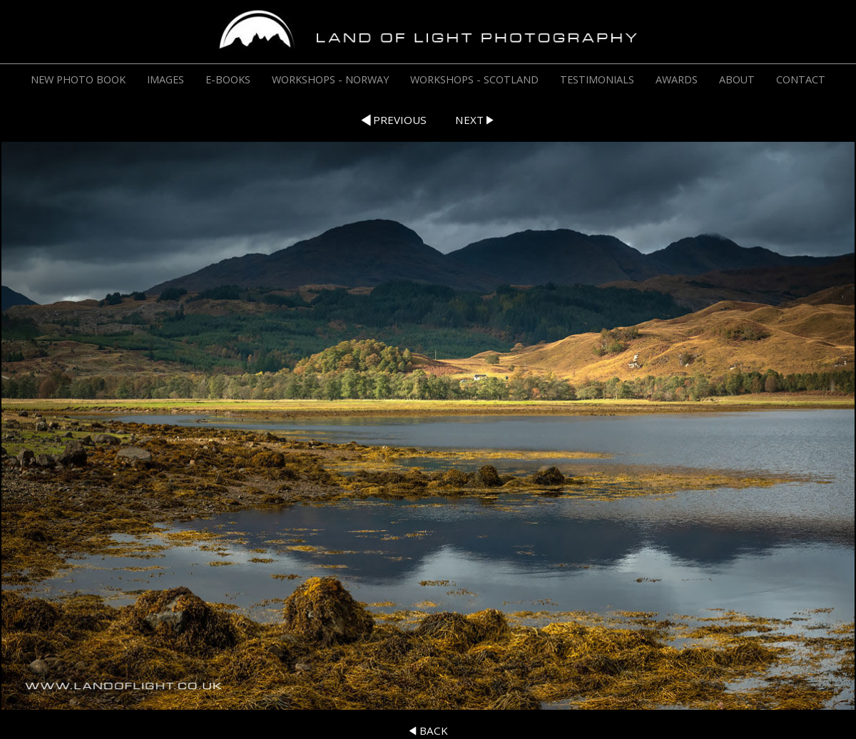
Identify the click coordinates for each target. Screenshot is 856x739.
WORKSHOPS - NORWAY (330, 79)
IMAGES (165, 79)
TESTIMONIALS (597, 79)
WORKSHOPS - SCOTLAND (474, 79)
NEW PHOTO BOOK (78, 79)
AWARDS (677, 79)
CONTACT (800, 79)
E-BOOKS (227, 79)
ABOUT (737, 79)
